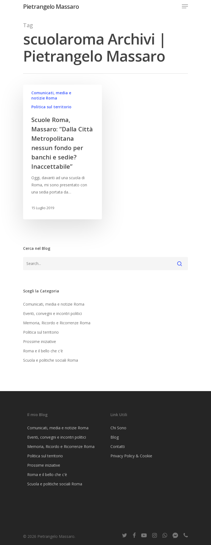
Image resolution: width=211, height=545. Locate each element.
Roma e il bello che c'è (43, 350)
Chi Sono (118, 427)
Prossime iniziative (39, 341)
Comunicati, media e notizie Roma (51, 95)
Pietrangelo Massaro (51, 6)
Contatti (117, 446)
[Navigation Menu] (185, 6)
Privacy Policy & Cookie (131, 455)
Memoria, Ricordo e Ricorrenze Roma (56, 322)
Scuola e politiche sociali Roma (50, 360)
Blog (114, 437)
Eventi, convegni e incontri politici (52, 313)
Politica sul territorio (51, 106)
